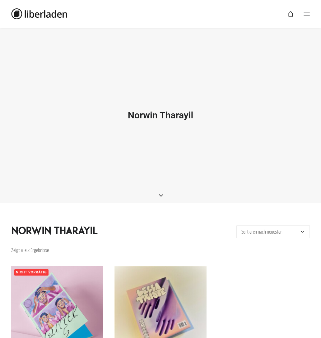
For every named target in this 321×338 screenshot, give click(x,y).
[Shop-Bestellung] (273, 230)
